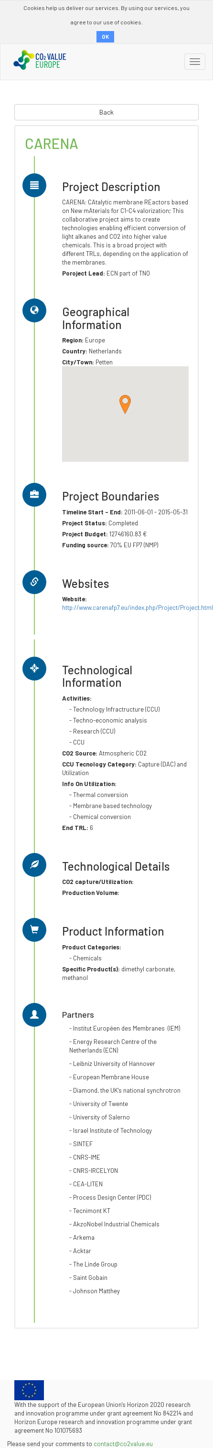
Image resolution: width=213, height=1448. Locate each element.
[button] (125, 404)
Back (106, 112)
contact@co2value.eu (123, 1444)
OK (105, 36)
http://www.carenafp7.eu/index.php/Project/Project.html (137, 607)
